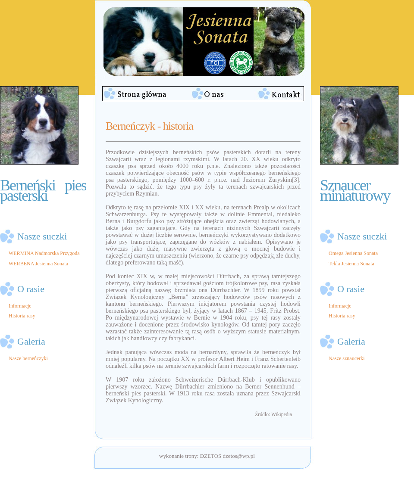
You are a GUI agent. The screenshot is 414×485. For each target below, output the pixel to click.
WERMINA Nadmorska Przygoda (44, 253)
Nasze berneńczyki (28, 358)
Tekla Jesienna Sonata (351, 264)
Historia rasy (22, 316)
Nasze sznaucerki (347, 358)
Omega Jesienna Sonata (353, 253)
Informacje (20, 306)
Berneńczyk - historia (149, 126)
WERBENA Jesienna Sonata (38, 264)
